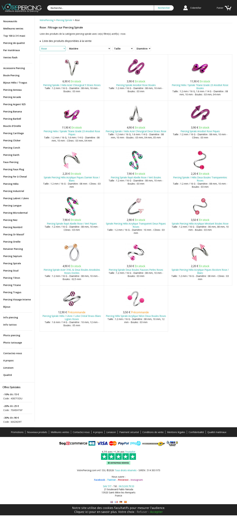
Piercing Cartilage (13, 133)
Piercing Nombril (12, 227)
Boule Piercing (11, 75)
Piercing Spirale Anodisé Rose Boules (136, 85)
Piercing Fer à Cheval (15, 176)
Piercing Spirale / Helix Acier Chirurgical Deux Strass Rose (136, 131)
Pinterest (123, 479)
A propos (8, 360)
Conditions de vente (153, 432)
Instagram (137, 479)
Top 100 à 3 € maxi (14, 35)
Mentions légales (176, 432)
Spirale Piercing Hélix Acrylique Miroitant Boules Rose (200, 223)
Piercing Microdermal (15, 212)
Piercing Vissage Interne (17, 299)
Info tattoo (10, 324)
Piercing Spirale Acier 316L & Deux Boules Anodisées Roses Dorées (72, 271)
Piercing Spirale (12, 263)
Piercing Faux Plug (13, 169)
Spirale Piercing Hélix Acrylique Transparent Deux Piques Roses (136, 225)
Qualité (7, 374)
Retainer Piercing (13, 248)
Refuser (142, 512)
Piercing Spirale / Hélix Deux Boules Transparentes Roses (200, 179)
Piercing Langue (12, 205)
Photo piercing (11, 335)
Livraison (8, 367)
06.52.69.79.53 (126, 486)
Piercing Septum (12, 256)
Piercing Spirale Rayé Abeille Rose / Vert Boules (136, 177)
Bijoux (6, 306)
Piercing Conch (11, 147)
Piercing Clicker (12, 140)
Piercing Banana (12, 111)
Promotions (17, 432)
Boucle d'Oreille (12, 126)
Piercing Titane (12, 285)
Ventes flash (10, 57)
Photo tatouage (12, 342)
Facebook (99, 479)
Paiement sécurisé (129, 432)
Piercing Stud (10, 270)
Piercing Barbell (12, 118)
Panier (220, 7)
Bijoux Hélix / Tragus (15, 82)
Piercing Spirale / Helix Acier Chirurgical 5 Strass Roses (72, 85)
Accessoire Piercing (14, 68)
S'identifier (195, 7)
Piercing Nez (10, 220)
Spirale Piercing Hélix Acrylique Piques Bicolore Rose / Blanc (200, 271)
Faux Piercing (10, 162)
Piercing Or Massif (13, 234)
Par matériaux (11, 50)
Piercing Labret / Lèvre (16, 198)
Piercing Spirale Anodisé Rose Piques (200, 131)
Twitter (111, 479)
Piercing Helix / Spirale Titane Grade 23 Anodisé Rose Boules (200, 86)
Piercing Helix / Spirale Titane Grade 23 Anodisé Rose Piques (72, 133)
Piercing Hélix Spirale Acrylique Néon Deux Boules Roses (136, 315)
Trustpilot (130, 451)
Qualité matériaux (216, 432)
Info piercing (10, 317)
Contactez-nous (12, 353)
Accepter (156, 512)
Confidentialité (196, 432)
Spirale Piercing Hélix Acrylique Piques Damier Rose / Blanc (72, 179)
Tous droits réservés (125, 470)
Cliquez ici (81, 512)
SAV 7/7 (107, 486)
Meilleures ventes (13, 28)
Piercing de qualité (14, 43)
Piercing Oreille (11, 241)
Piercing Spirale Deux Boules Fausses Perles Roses (136, 269)
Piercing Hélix (11, 183)
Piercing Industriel (13, 191)
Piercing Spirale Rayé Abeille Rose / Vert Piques (72, 223)
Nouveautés (10, 21)
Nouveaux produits (37, 432)
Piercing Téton (11, 277)
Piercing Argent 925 (14, 104)
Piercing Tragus (12, 292)
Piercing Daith (11, 154)
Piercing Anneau (12, 89)
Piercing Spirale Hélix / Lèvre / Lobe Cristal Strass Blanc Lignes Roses (71, 317)
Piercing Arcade (12, 97)
